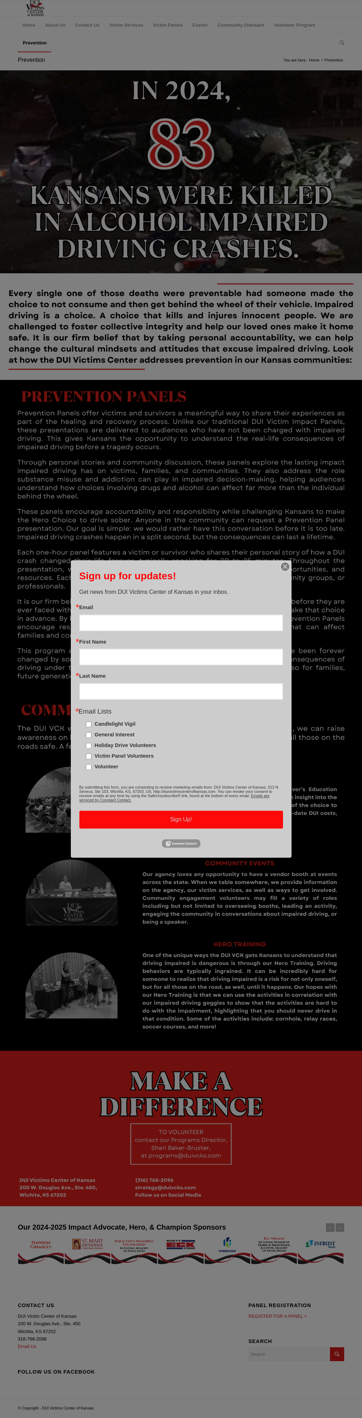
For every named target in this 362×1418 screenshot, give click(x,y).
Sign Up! (181, 820)
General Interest (115, 735)
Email (86, 607)
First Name (92, 642)
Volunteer (107, 767)
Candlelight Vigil (115, 724)
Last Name (92, 676)
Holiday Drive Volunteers (125, 745)
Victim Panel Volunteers (124, 756)
